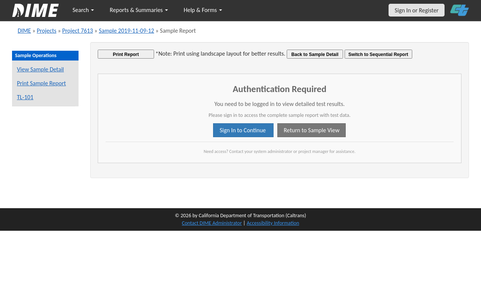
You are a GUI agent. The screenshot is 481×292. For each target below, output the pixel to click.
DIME (24, 30)
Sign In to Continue (243, 130)
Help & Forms (203, 10)
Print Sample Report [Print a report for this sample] (41, 83)
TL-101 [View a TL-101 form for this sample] (25, 97)
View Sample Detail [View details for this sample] (40, 69)
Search (83, 10)
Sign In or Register (417, 10)
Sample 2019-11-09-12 (126, 30)
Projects (46, 30)
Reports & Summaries (139, 10)
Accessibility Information (273, 223)
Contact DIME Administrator (212, 223)
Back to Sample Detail (314, 54)
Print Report (126, 54)
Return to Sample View (311, 130)
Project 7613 (77, 30)
